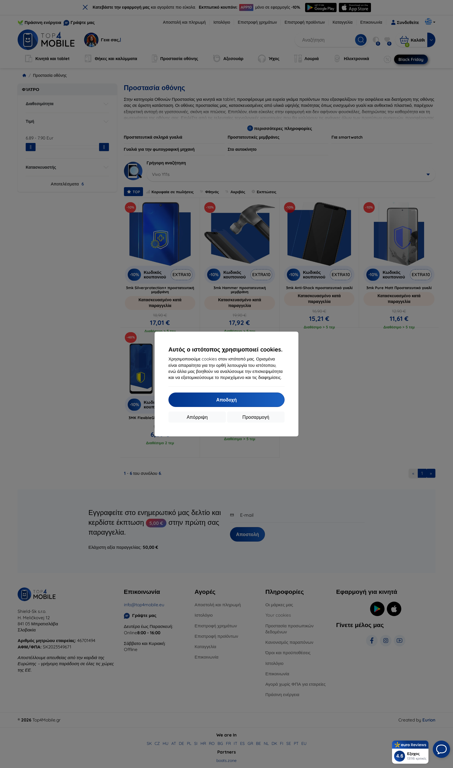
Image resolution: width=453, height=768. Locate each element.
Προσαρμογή (255, 417)
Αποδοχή (226, 400)
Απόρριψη (197, 417)
